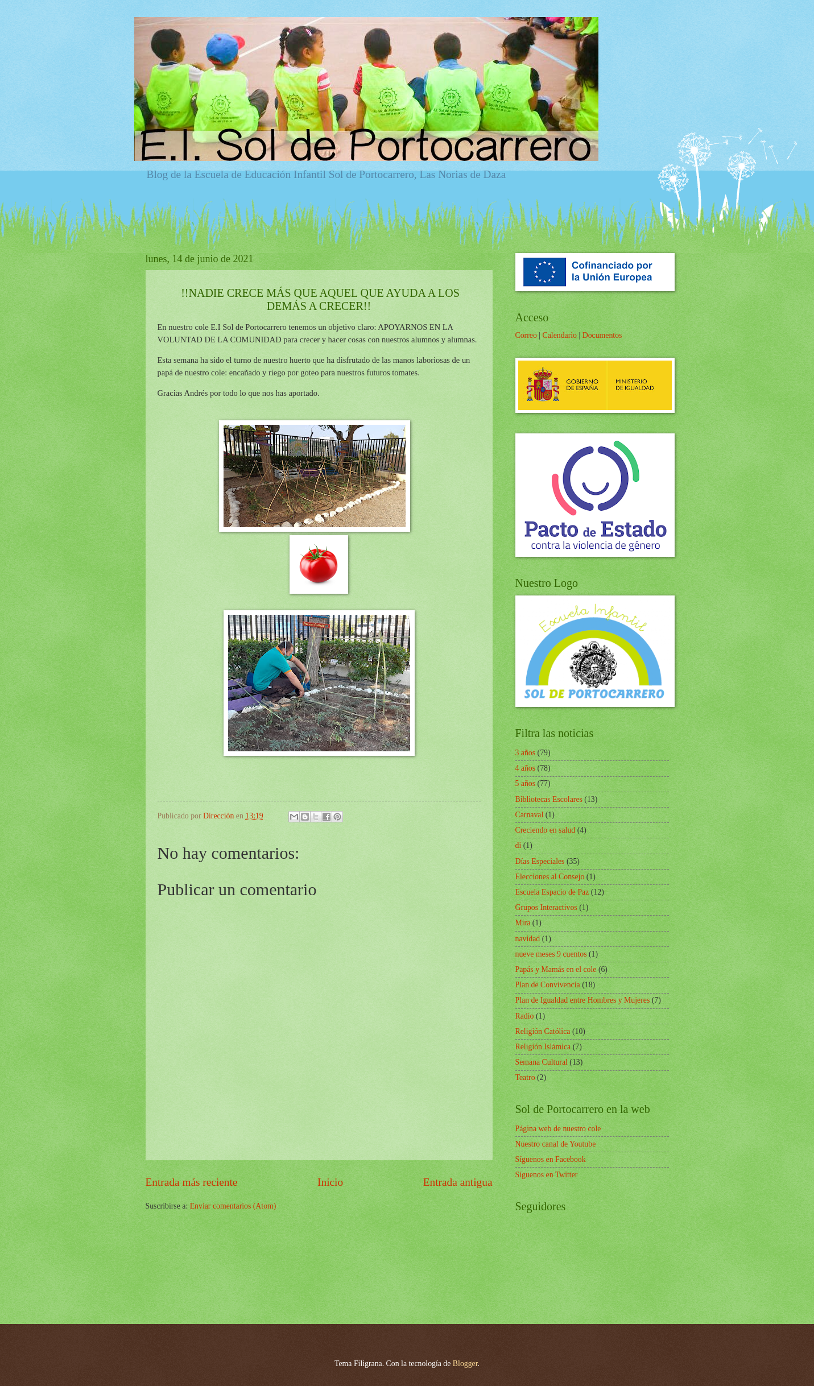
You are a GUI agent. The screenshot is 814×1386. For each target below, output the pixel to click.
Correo (526, 335)
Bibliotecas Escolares (548, 799)
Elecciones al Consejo (550, 876)
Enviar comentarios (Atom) (233, 1206)
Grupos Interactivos (546, 907)
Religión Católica (543, 1031)
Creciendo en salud (545, 830)
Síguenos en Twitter (546, 1174)
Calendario (559, 335)
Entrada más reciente (192, 1182)
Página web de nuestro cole (558, 1128)
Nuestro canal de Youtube (555, 1144)
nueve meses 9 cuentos (551, 954)
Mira (523, 923)
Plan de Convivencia (547, 984)
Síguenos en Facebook (550, 1159)
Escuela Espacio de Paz (552, 892)
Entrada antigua (458, 1182)
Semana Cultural (541, 1062)
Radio (524, 1016)
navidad (527, 938)
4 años (525, 768)
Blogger (465, 1363)
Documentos (602, 335)
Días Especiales (540, 861)
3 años (525, 752)
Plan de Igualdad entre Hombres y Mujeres (582, 1000)
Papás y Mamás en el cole (556, 969)
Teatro (525, 1077)
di (518, 845)
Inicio (330, 1182)
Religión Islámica (543, 1046)
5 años (525, 783)
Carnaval (529, 814)
